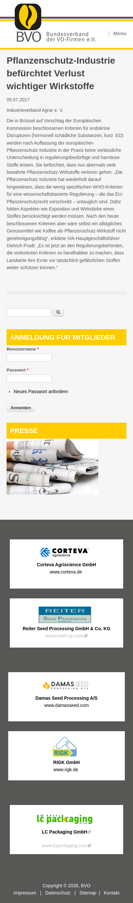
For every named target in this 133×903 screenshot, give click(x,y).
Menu (117, 33)
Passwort (17, 370)
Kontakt (111, 892)
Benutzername (23, 349)
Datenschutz (58, 892)
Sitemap (88, 892)
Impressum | (29, 892)
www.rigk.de (66, 769)
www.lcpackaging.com (66, 845)
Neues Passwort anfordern (41, 391)
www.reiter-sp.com (66, 635)
